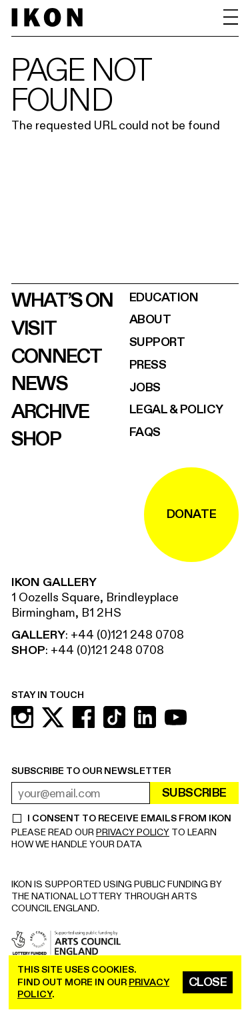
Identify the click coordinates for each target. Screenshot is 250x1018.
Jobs (145, 387)
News (39, 384)
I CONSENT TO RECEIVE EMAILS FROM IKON (129, 819)
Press (148, 365)
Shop (36, 439)
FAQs (145, 432)
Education (164, 297)
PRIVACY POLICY (132, 832)
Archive (50, 412)
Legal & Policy (176, 409)
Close (208, 982)
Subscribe (194, 793)
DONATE (191, 514)
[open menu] (231, 17)
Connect (56, 356)
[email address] (80, 793)
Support (157, 342)
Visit (33, 328)
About (150, 319)
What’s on (62, 300)
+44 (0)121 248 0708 (127, 635)
